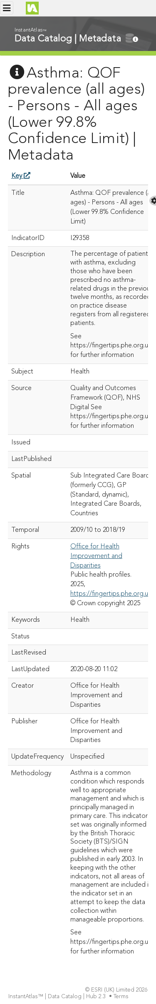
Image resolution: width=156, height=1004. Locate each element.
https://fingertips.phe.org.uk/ (112, 594)
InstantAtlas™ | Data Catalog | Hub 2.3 (57, 996)
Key (20, 176)
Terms (122, 996)
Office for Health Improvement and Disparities (96, 556)
